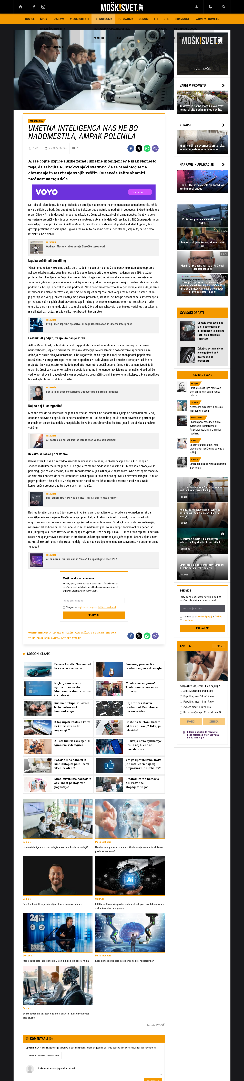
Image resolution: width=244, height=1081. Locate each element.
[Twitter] (139, 148)
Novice (30, 19)
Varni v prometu (207, 19)
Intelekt (66, 638)
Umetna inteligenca (104, 632)
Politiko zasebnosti (107, 607)
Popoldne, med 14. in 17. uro (198, 701)
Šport (44, 19)
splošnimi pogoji (87, 607)
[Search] (223, 7)
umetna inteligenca (39, 632)
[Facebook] (34, 7)
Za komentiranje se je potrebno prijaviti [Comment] (99, 1070)
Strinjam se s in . (91, 607)
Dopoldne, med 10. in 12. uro (198, 696)
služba (69, 632)
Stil (166, 19)
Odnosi (144, 19)
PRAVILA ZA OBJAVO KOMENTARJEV (44, 1055)
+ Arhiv (218, 646)
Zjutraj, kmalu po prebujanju (198, 690)
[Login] (196, 7)
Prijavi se (94, 615)
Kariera (55, 638)
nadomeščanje (83, 632)
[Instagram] (43, 7)
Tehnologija (103, 19)
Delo (47, 638)
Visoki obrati (79, 19)
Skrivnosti (182, 19)
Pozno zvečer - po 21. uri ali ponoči (202, 712)
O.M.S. (36, 148)
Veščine (76, 638)
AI (63, 632)
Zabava (59, 19)
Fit (156, 19)
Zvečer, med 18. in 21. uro (197, 707)
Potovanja (125, 19)
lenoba (57, 632)
